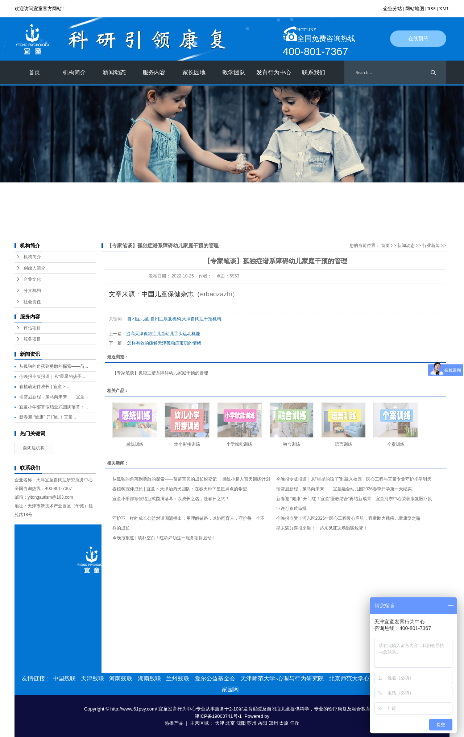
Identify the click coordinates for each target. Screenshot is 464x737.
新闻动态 (114, 72)
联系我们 (313, 72)
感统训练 (135, 444)
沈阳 (241, 723)
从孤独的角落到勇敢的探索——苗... (53, 366)
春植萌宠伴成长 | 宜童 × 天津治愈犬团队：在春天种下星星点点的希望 (179, 488)
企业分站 (392, 8)
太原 (284, 723)
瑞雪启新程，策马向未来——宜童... (53, 396)
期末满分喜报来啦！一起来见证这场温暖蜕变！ (322, 528)
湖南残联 (149, 678)
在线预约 (418, 38)
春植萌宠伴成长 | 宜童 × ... (44, 386)
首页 (34, 72)
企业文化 (32, 279)
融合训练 (291, 444)
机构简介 (74, 72)
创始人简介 (34, 268)
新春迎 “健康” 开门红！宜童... (47, 417)
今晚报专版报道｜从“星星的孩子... (52, 376)
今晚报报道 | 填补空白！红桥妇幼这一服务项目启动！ (164, 537)
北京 (230, 723)
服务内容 (154, 72)
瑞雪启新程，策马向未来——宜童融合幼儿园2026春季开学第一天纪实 (344, 488)
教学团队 (233, 72)
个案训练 (396, 444)
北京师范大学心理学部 (358, 678)
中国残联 (64, 678)
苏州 (251, 723)
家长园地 (194, 72)
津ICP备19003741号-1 (218, 716)
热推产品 (174, 723)
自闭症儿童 (138, 318)
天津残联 (92, 678)
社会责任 (32, 301)
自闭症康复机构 (165, 318)
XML (444, 8)
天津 (219, 723)
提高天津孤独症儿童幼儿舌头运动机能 (163, 333)
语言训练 (343, 444)
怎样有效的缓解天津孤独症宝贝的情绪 (164, 343)
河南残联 (120, 678)
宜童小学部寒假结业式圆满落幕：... (53, 406)
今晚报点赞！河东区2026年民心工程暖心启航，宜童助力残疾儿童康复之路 (348, 518)
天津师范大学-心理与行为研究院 (281, 678)
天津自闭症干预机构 (201, 318)
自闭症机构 (34, 447)
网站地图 (414, 8)
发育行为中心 (273, 72)
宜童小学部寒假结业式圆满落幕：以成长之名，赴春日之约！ (171, 498)
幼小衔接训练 (187, 444)
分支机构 (32, 290)
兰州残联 (177, 678)
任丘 (294, 723)
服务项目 (32, 339)
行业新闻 (431, 245)
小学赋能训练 (239, 444)
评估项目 (32, 327)
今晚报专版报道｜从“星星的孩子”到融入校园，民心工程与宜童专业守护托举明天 (353, 479)
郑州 (273, 723)
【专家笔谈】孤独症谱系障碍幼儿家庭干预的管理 (160, 372)
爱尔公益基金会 (215, 678)
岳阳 (262, 723)
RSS (431, 8)
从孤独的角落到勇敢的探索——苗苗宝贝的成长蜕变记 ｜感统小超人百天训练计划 (191, 479)
